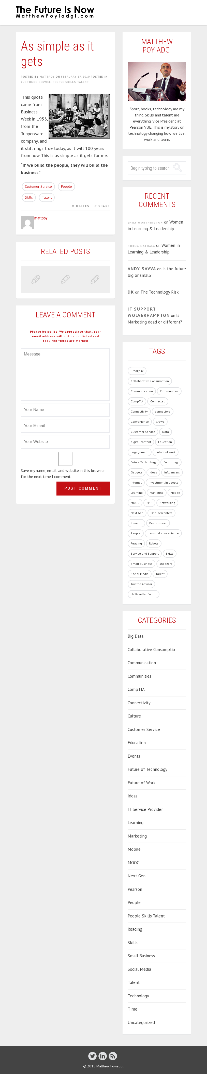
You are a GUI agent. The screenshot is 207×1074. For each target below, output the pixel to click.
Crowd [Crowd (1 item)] (160, 421)
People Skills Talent (71, 82)
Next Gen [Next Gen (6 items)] (137, 513)
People (66, 186)
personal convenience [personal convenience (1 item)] (163, 533)
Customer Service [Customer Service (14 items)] (143, 432)
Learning (135, 822)
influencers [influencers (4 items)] (172, 472)
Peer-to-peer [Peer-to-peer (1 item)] (158, 523)
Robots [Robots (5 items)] (153, 543)
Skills (29, 197)
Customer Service (36, 82)
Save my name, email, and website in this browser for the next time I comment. (63, 473)
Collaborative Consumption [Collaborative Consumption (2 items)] (150, 381)
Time (132, 1009)
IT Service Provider (145, 809)
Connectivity (139, 703)
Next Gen (136, 876)
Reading (135, 929)
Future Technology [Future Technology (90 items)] (143, 462)
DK (131, 292)
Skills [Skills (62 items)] (169, 553)
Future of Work (142, 783)
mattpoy (47, 76)
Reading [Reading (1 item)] (136, 543)
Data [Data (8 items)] (165, 432)
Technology (138, 996)
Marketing (137, 836)
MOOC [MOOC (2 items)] (135, 503)
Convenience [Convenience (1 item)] (140, 421)
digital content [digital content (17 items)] (141, 442)
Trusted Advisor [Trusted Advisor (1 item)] (141, 584)
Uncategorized (141, 1022)
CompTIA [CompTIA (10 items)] (137, 401)
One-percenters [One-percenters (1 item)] (161, 513)
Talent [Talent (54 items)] (160, 574)
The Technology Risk (159, 292)
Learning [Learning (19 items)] (137, 493)
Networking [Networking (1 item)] (167, 503)
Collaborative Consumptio (151, 649)
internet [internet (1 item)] (136, 482)
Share (104, 206)
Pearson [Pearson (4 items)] (136, 523)
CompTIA (136, 689)
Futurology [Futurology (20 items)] (171, 462)
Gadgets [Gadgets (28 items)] (136, 472)
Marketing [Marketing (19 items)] (157, 493)
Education (137, 742)
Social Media (139, 969)
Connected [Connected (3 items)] (157, 401)
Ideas (132, 796)
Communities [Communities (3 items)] (169, 391)
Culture (134, 716)
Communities (139, 676)
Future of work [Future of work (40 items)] (165, 452)
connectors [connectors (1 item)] (162, 411)
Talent (47, 197)
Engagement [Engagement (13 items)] (140, 452)
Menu (185, 12)
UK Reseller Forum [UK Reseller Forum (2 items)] (143, 594)
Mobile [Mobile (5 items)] (175, 493)
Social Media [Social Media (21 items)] (140, 574)
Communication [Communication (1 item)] (142, 391)
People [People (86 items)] (136, 533)
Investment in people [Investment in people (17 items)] (164, 482)
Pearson (135, 889)
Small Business (141, 956)
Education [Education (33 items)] (165, 442)
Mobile (134, 849)
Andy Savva (142, 268)
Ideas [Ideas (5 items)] (153, 472)
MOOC (133, 862)
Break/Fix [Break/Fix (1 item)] (137, 371)
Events (134, 756)
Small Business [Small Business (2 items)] (141, 564)
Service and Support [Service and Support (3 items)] (145, 553)
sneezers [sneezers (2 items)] (165, 564)
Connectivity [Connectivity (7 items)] (139, 411)
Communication (142, 663)
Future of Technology (147, 769)
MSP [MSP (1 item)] (149, 503)
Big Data (135, 636)
